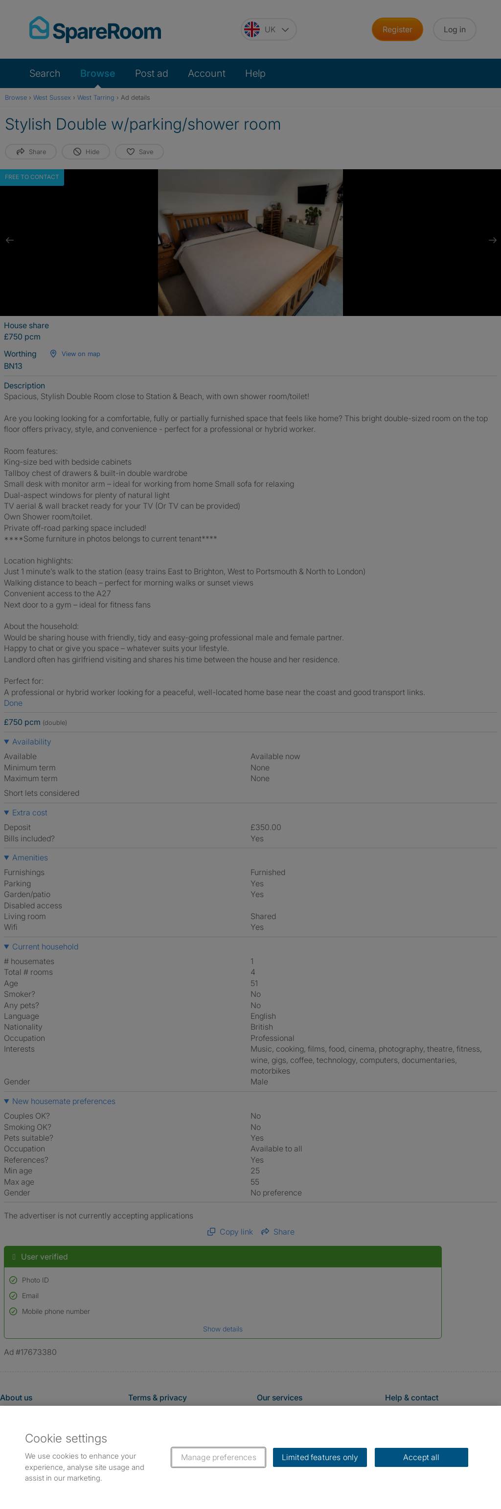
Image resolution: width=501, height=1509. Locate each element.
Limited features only (320, 1457)
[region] (250, 1457)
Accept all (421, 1457)
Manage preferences (218, 1457)
